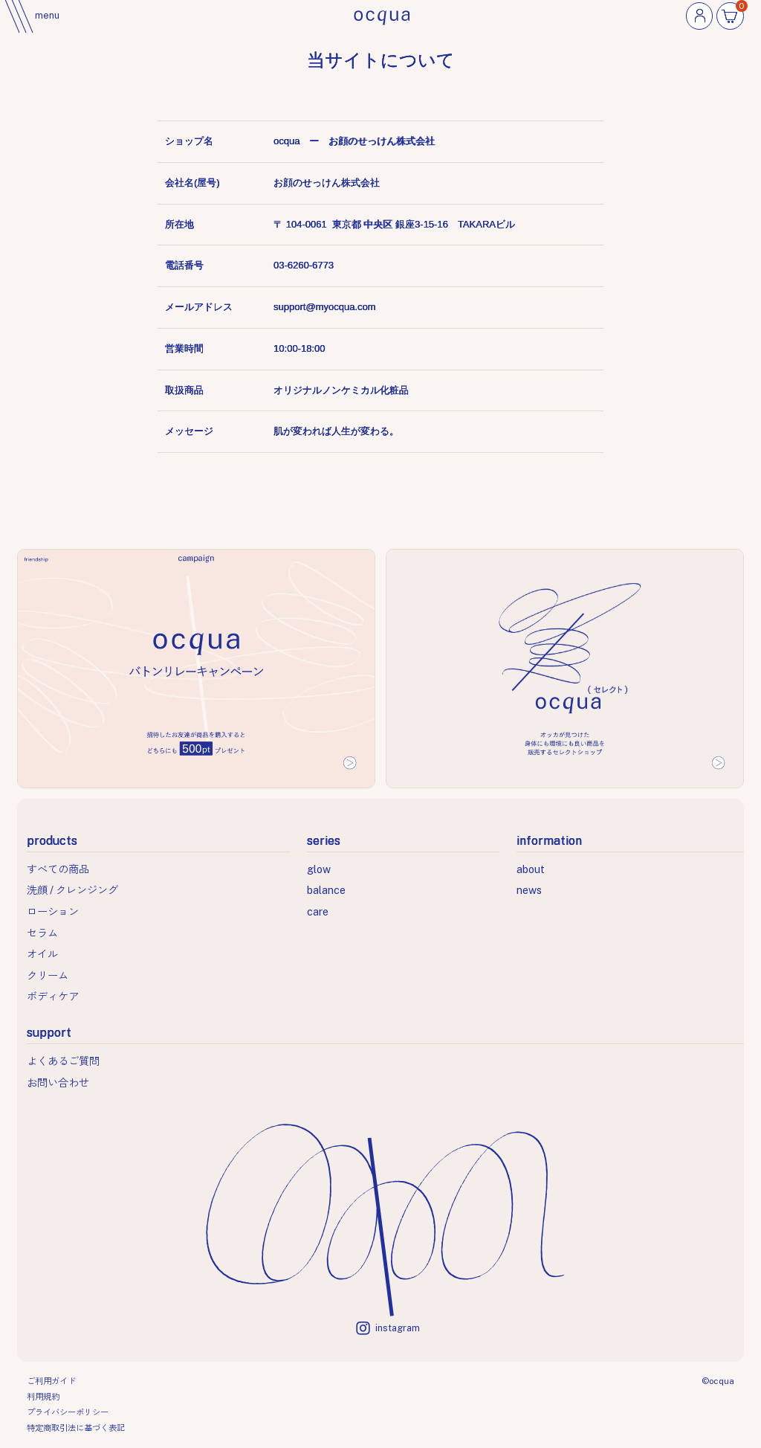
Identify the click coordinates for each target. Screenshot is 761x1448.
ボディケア (53, 996)
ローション (53, 911)
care (317, 911)
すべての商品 (58, 869)
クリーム (47, 975)
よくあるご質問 (63, 1061)
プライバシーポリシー (68, 1412)
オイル (42, 953)
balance (326, 890)
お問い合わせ (58, 1082)
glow (319, 869)
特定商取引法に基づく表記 (76, 1428)
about (530, 869)
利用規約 (43, 1396)
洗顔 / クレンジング (72, 890)
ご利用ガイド (51, 1381)
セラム (42, 933)
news (529, 890)
